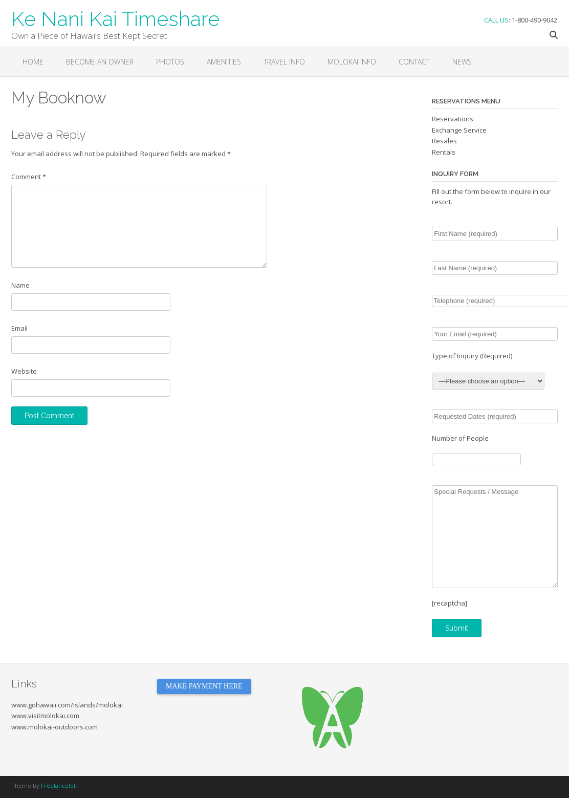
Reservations (452, 118)
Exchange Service (459, 130)
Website (24, 371)
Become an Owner (100, 62)
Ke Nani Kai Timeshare (115, 18)
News (462, 62)
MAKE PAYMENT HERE (204, 686)
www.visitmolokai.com (45, 715)
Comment (28, 176)
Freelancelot (58, 785)
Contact (414, 62)
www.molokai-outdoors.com (54, 726)
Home (33, 62)
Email (19, 328)
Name (20, 285)
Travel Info (284, 62)
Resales (444, 140)
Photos (170, 62)
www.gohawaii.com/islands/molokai (67, 704)
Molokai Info (351, 62)
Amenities (224, 62)
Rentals (443, 152)
